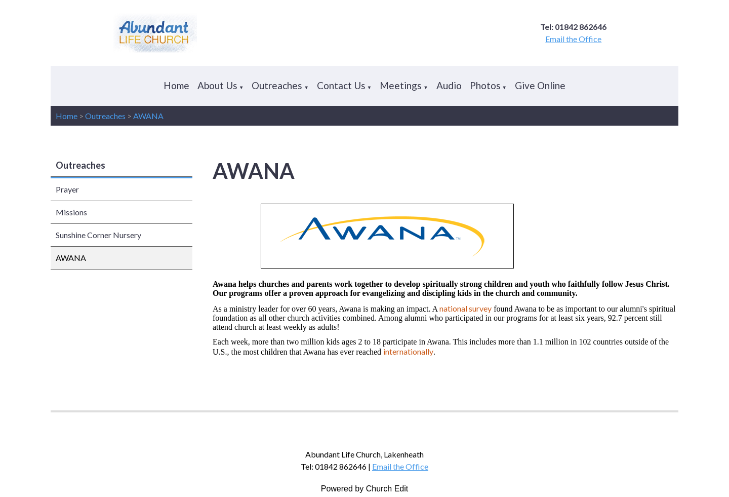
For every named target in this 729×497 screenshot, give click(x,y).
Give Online (540, 85)
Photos (485, 85)
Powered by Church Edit (365, 488)
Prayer (67, 189)
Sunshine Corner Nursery (98, 235)
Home (176, 85)
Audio (449, 85)
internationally (408, 351)
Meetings (401, 85)
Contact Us (341, 85)
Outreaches (277, 85)
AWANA (148, 116)
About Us (217, 85)
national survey (465, 308)
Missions (71, 212)
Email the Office (573, 39)
